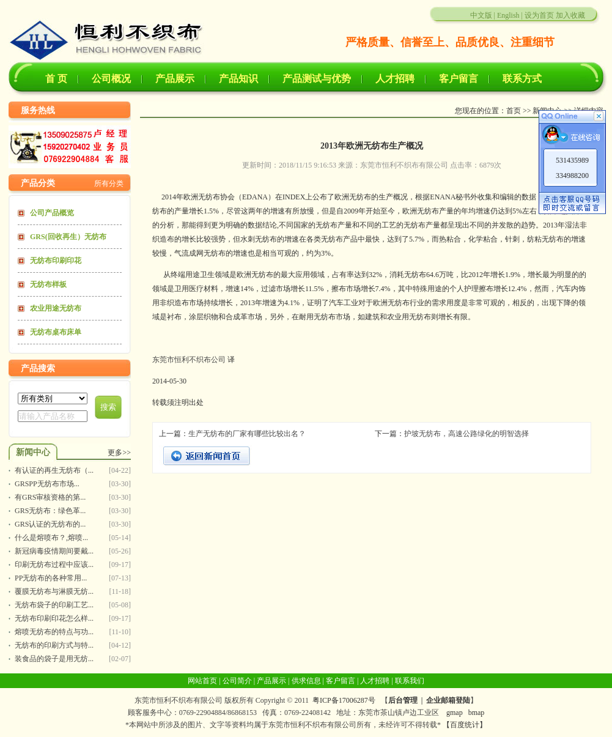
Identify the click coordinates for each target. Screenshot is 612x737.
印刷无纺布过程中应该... (54, 564)
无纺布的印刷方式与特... (54, 645)
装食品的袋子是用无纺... (54, 658)
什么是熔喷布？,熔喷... (51, 537)
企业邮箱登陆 (448, 700)
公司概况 (111, 78)
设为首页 (539, 15)
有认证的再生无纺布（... (54, 470)
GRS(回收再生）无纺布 (68, 236)
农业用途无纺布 (55, 308)
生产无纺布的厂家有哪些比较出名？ (247, 433)
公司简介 (237, 680)
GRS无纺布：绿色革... (50, 510)
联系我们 (409, 680)
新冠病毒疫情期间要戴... (54, 551)
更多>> (119, 452)
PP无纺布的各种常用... (51, 578)
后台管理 (403, 700)
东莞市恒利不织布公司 (189, 359)
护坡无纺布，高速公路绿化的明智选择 (466, 433)
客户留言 (458, 78)
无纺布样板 (48, 284)
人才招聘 (395, 78)
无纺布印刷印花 (55, 260)
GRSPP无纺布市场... (47, 484)
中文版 (481, 15)
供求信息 (306, 680)
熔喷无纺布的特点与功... (54, 632)
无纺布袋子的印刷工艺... (54, 605)
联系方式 (522, 78)
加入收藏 (570, 15)
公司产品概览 (52, 213)
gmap (454, 712)
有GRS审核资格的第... (50, 497)
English (508, 15)
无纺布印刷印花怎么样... (54, 618)
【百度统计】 (465, 724)
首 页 (56, 78)
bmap (476, 712)
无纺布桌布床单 (55, 332)
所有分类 (109, 183)
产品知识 (238, 78)
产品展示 (174, 78)
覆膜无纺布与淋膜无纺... (54, 591)
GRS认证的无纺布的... (50, 524)
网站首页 (202, 680)
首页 (513, 110)
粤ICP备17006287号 (343, 700)
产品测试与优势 (316, 78)
